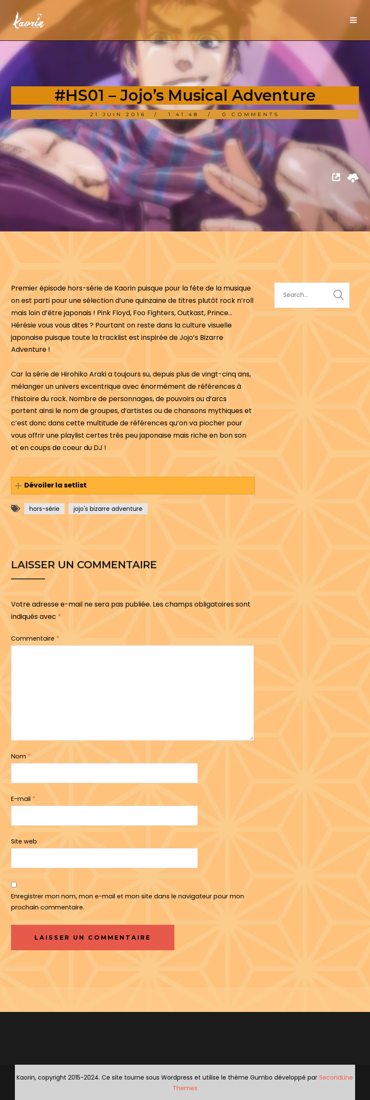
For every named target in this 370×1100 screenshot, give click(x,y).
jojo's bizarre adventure (108, 508)
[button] (132, 485)
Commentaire (35, 638)
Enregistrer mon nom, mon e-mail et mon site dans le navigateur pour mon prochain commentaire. (127, 902)
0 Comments (250, 114)
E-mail (23, 799)
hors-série (44, 508)
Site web (24, 841)
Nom (21, 756)
